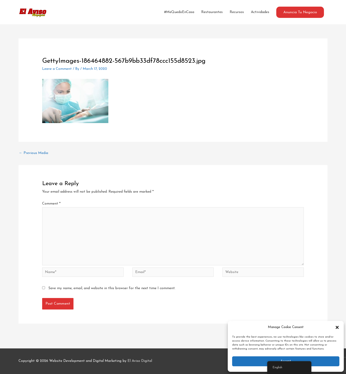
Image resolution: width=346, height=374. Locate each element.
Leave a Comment (57, 69)
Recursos (237, 12)
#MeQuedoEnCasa (179, 12)
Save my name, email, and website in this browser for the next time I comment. (111, 288)
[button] (337, 327)
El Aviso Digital (140, 361)
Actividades (260, 12)
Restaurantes (212, 12)
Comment (51, 203)
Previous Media (33, 153)
